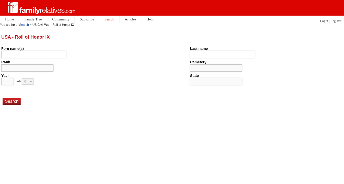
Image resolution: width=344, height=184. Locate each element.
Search (24, 25)
